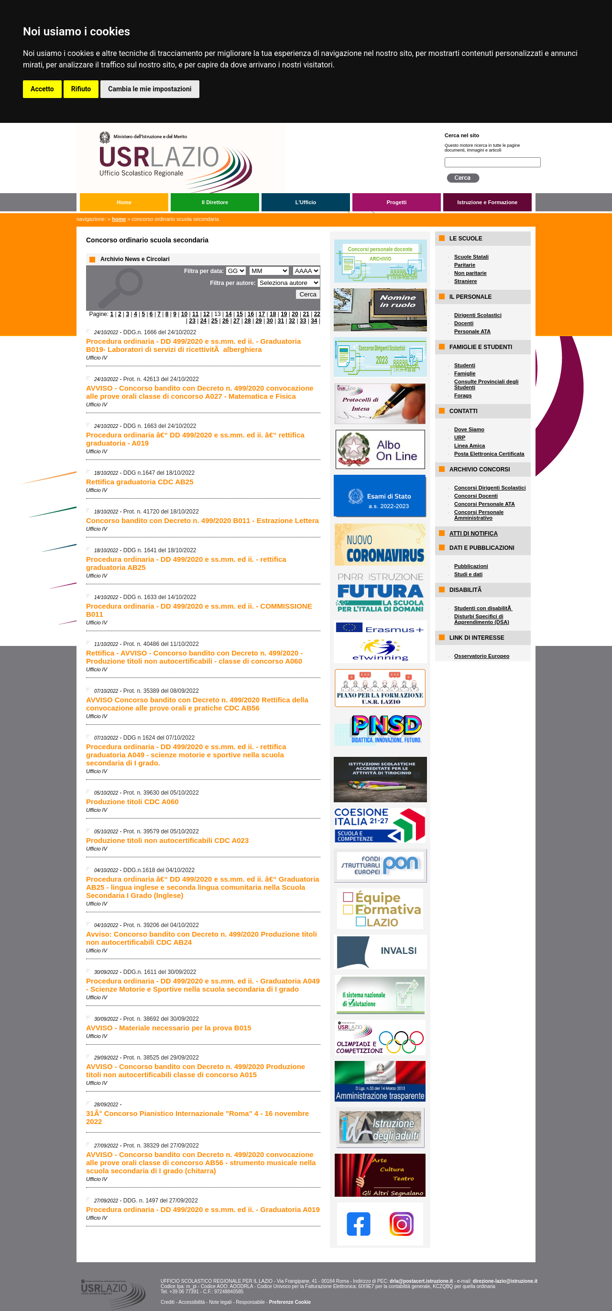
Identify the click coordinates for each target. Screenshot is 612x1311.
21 (306, 314)
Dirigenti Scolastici (478, 315)
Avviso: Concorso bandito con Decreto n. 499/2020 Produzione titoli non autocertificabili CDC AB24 (201, 938)
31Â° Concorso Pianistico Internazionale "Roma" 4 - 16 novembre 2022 (197, 1117)
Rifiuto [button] (81, 89)
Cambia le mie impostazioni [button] (149, 89)
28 (247, 320)
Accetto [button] (42, 89)
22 (317, 314)
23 (192, 320)
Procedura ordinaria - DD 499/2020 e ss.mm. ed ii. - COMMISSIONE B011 (199, 610)
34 (314, 320)
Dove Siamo (469, 429)
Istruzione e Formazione (488, 202)
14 (228, 314)
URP (459, 437)
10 (184, 314)
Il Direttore (215, 202)
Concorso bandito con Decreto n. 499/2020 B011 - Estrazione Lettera (202, 520)
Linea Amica (469, 445)
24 (203, 320)
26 (225, 320)
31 (281, 320)
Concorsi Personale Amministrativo (478, 515)
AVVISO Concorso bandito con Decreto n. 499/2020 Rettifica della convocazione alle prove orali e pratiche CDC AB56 (197, 704)
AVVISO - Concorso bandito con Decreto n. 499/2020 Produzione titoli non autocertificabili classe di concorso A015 (195, 1070)
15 (240, 314)
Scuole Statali (471, 257)
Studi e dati (468, 574)
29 (258, 320)
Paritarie (464, 265)
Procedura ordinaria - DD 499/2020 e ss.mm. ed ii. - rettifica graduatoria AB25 (186, 563)
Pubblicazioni (471, 566)
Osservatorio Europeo (482, 656)
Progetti (397, 202)
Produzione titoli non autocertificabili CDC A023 (167, 840)
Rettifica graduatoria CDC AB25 (140, 482)
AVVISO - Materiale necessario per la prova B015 (168, 1028)
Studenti (464, 365)
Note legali (220, 1302)
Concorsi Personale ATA (484, 504)
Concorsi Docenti (476, 496)
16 (251, 314)
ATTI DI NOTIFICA (473, 533)
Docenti (463, 323)
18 (273, 314)
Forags (463, 395)
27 (236, 320)
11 (195, 314)
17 (262, 314)
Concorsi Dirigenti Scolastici (490, 488)
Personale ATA (472, 331)
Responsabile (250, 1302)
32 (292, 320)
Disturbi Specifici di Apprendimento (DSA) (481, 619)
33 (303, 320)
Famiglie (465, 373)
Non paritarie (470, 273)
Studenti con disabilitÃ (483, 608)
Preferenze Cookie (290, 1302)
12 (206, 314)
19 (284, 314)
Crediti (168, 1302)
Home (124, 202)
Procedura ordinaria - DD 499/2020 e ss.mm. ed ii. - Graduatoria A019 (203, 1209)
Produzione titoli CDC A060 (132, 802)
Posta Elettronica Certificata (489, 454)
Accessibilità (191, 1302)
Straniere (465, 281)
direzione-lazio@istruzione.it (505, 1281)
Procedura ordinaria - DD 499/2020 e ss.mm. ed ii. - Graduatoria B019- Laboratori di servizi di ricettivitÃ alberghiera (193, 345)
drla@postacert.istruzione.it (421, 1281)
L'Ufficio (306, 202)
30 (270, 320)
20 (295, 314)
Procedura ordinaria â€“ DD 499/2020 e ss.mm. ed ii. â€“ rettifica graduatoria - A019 (195, 439)
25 (214, 320)
